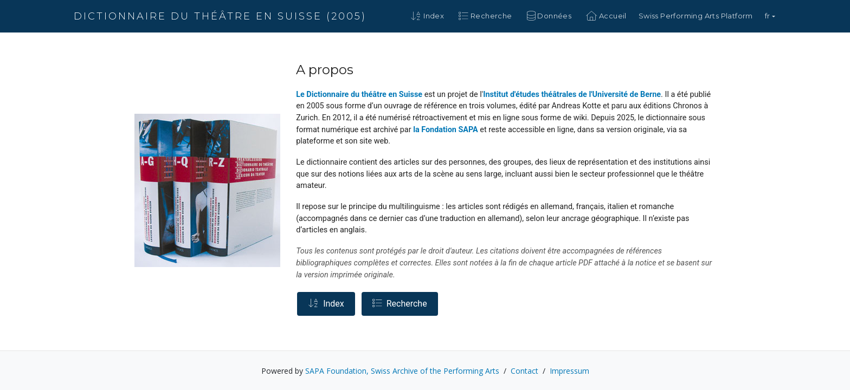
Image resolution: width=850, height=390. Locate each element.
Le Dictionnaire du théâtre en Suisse (359, 94)
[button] (770, 16)
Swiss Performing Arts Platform (696, 15)
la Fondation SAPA (445, 129)
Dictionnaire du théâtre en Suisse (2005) (220, 16)
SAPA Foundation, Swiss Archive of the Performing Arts (402, 371)
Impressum (569, 371)
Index (326, 303)
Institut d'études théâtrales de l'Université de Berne (572, 94)
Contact (524, 371)
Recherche (399, 303)
